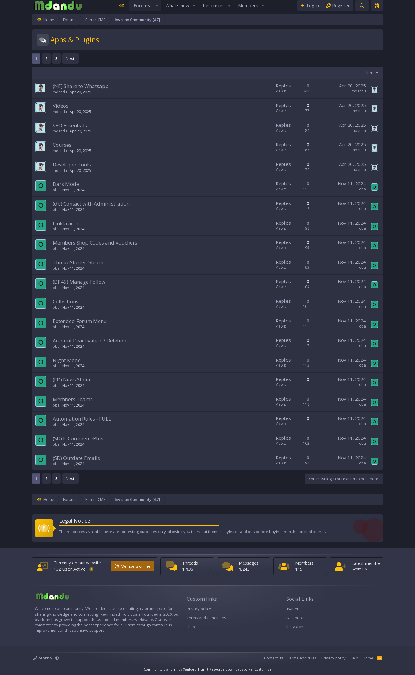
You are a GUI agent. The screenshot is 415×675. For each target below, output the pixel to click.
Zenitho (14, 658)
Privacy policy (189, 608)
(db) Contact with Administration (62, 209)
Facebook (304, 618)
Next (41, 64)
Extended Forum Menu (51, 327)
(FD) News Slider (43, 385)
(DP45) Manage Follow (50, 287)
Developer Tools (43, 170)
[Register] (366, 8)
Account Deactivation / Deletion (60, 346)
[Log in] (338, 8)
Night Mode (38, 366)
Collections (36, 307)
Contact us (302, 658)
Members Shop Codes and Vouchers (66, 248)
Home (396, 658)
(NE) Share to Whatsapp (52, 92)
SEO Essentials (41, 131)
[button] (157, 8)
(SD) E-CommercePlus (49, 444)
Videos (32, 111)
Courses (33, 150)
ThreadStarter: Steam (49, 268)
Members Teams (44, 405)
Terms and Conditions (197, 618)
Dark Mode (37, 189)
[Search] (390, 8)
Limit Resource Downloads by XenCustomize (236, 669)
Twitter (302, 608)
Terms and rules (331, 658)
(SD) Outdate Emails (47, 464)
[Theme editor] (406, 8)
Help (181, 627)
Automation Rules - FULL (53, 424)
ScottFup (380, 569)
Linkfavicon (37, 229)
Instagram (305, 627)
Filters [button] (398, 78)
